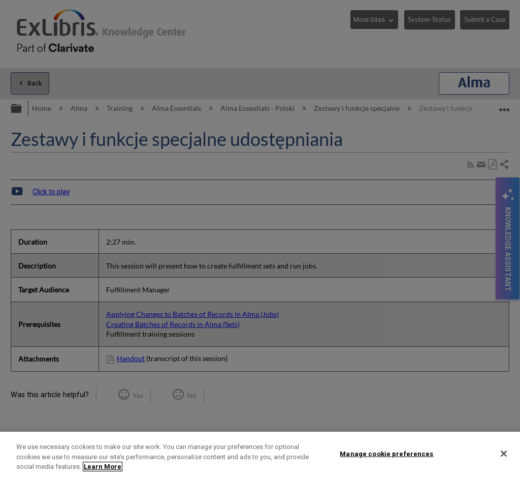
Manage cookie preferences (386, 453)
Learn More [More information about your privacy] (102, 466)
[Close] (504, 453)
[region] (260, 454)
